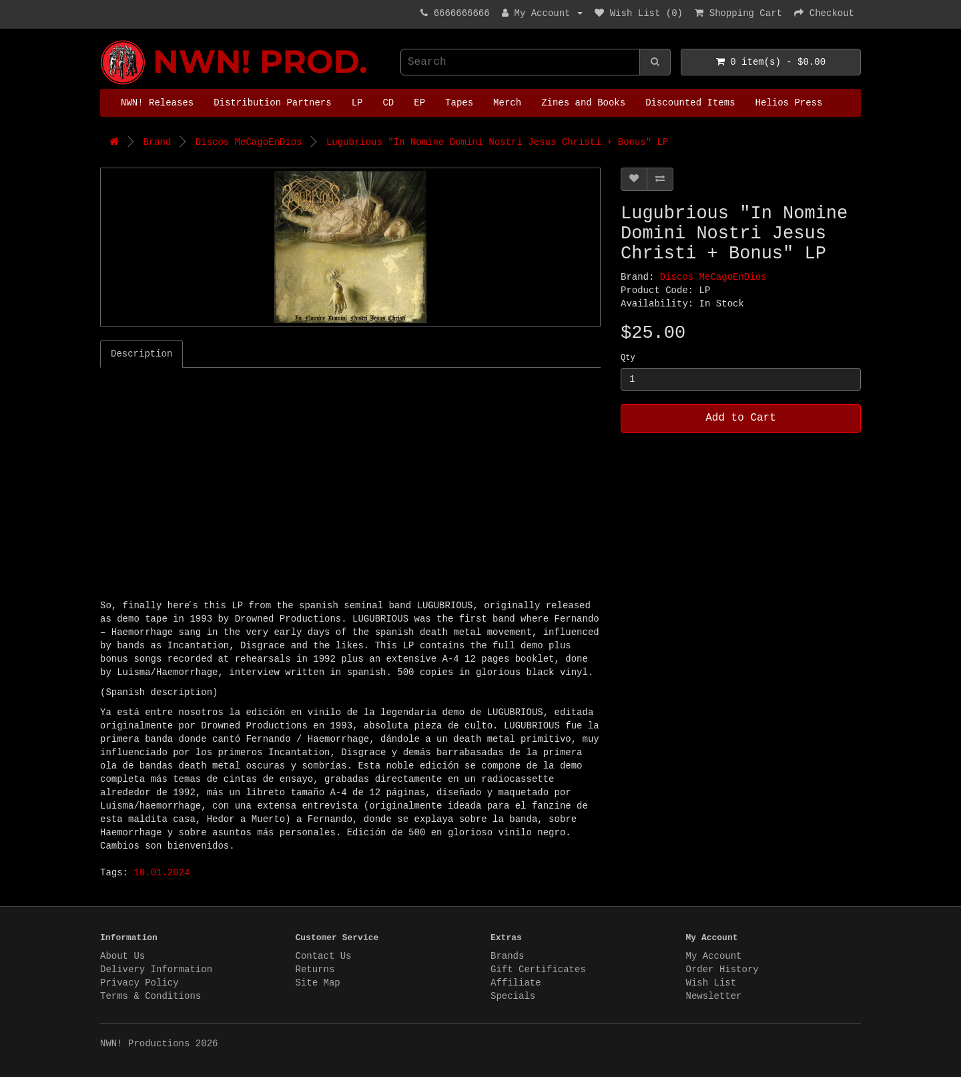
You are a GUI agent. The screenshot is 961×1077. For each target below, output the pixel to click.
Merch (507, 102)
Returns (315, 969)
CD (388, 102)
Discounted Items (690, 102)
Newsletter (714, 996)
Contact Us (324, 956)
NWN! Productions (103, 40)
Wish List (711, 983)
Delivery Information (156, 969)
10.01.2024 (161, 872)
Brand (157, 142)
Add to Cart (740, 418)
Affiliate (516, 983)
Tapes (459, 102)
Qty (628, 358)
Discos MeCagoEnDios (249, 142)
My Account (714, 956)
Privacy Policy (139, 983)
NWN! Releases (157, 102)
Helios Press (789, 102)
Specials (513, 996)
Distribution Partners (272, 102)
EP (419, 102)
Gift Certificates (538, 969)
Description (141, 354)
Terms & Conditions (150, 996)
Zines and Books (583, 102)
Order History (722, 969)
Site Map (318, 983)
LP (357, 102)
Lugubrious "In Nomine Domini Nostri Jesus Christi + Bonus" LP (497, 142)
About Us (122, 956)
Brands (507, 956)
